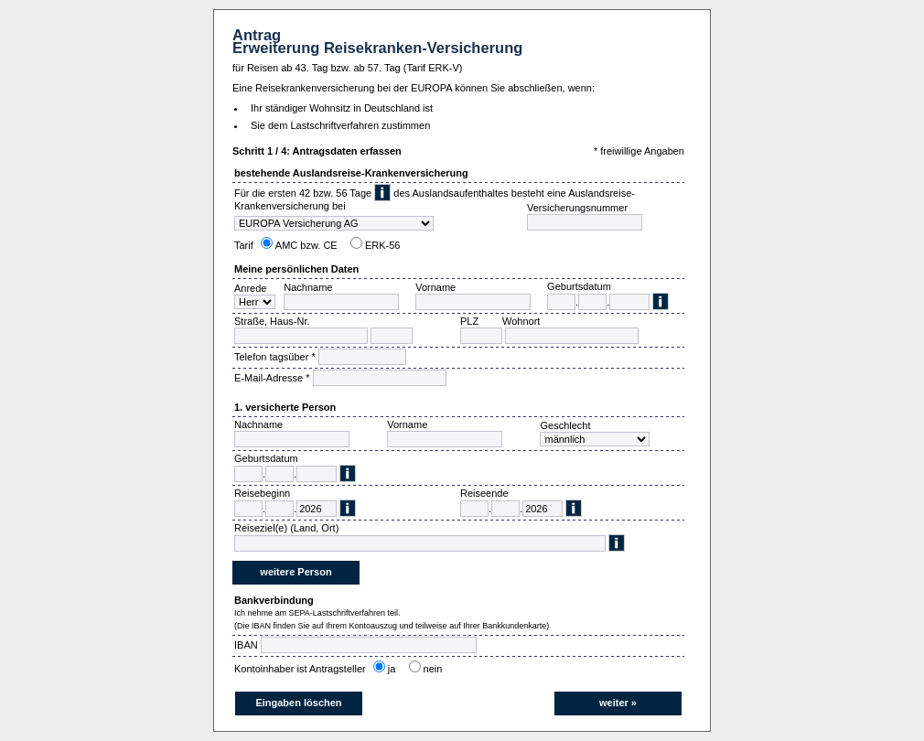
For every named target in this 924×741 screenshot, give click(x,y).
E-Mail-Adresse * (272, 377)
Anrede (250, 288)
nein (436, 668)
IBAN (246, 644)
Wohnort (521, 321)
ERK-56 (383, 245)
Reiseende (484, 493)
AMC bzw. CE (306, 245)
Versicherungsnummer (577, 207)
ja (395, 668)
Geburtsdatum (579, 286)
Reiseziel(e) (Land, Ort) (286, 527)
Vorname (435, 287)
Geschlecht (565, 425)
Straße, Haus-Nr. (272, 321)
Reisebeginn (262, 493)
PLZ (469, 321)
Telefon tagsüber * (275, 356)
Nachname (308, 287)
